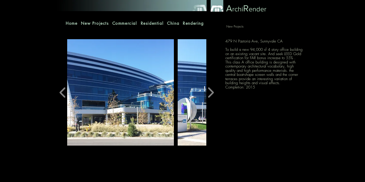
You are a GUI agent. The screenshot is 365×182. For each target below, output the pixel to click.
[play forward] (210, 92)
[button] (120, 92)
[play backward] (62, 92)
